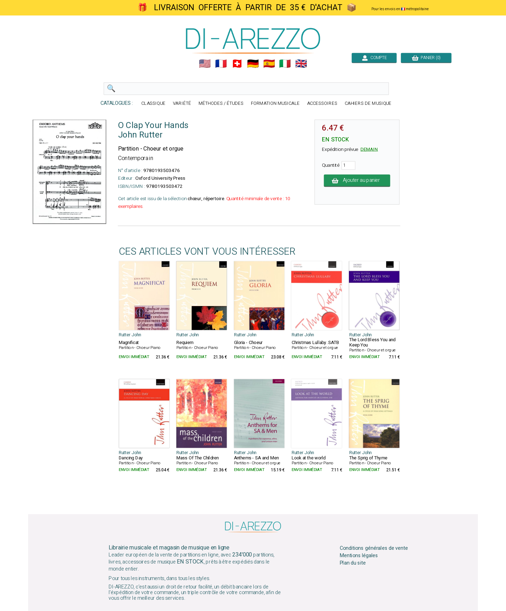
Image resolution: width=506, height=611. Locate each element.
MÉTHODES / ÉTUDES (221, 103)
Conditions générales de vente (374, 548)
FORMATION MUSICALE (275, 103)
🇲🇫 (221, 64)
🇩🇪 (253, 64)
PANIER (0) (426, 58)
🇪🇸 (269, 64)
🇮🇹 (285, 64)
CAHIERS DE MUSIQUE (368, 103)
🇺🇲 (205, 64)
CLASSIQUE (153, 103)
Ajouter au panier (357, 180)
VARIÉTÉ (182, 103)
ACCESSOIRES (322, 103)
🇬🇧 (301, 64)
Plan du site (353, 563)
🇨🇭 (237, 64)
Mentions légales (359, 556)
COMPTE (374, 58)
